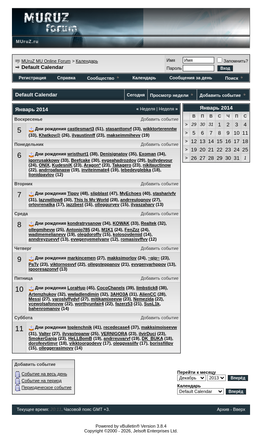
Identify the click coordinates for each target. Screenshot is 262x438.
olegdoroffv (89, 234)
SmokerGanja (43, 338)
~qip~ (154, 257)
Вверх (239, 409)
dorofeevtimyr (43, 343)
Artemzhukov (43, 294)
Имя (170, 60)
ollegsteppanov (104, 264)
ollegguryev (107, 204)
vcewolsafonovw (46, 303)
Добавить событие (220, 95)
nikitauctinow (157, 165)
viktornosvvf (63, 264)
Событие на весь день (44, 373)
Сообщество (103, 78)
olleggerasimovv (56, 348)
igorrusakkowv (44, 160)
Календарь (87, 61)
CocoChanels (111, 287)
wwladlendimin (83, 294)
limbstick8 (147, 287)
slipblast (99, 193)
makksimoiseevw (159, 327)
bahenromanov (44, 308)
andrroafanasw (54, 169)
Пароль (174, 68)
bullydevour (160, 160)
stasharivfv (164, 193)
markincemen (81, 257)
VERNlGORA (114, 333)
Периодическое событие (47, 387)
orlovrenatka (42, 204)
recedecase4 (117, 327)
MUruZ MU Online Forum (46, 61)
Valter (45, 333)
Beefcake (80, 160)
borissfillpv (161, 343)
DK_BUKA (152, 338)
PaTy (34, 264)
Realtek (148, 223)
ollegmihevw (42, 229)
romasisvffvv (134, 239)
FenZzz (132, 229)
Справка (66, 77)
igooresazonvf (44, 269)
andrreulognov (135, 199)
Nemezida (143, 299)
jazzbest (75, 204)
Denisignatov (113, 153)
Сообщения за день (190, 77)
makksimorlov (122, 257)
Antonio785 (78, 229)
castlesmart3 (80, 128)
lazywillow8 (51, 199)
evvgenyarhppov (148, 264)
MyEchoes (130, 193)
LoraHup (76, 287)
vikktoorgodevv (85, 343)
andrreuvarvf (117, 338)
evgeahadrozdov (119, 160)
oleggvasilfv (126, 343)
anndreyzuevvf (44, 239)
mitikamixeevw (106, 299)
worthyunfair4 (89, 303)
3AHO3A (119, 294)
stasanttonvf (118, 128)
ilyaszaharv (142, 204)
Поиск (234, 78)
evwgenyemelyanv (90, 239)
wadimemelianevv (47, 234)
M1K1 (107, 229)
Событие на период (42, 380)
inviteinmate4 (95, 169)
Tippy (73, 193)
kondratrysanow (84, 223)
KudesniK (62, 165)
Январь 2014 (216, 108)
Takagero (121, 165)
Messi (35, 299)
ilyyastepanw (75, 333)
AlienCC (147, 294)
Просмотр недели (169, 95)
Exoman (147, 153)
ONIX (44, 165)
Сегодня (136, 94)
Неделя (145, 108)
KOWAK (121, 223)
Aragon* (92, 165)
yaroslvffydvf (65, 299)
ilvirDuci (147, 333)
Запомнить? (232, 61)
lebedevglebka (136, 169)
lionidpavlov (41, 174)
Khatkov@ (49, 135)
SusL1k (152, 303)
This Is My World (91, 199)
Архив (223, 409)
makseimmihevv (124, 135)
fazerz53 (123, 303)
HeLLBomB (80, 338)
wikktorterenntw (159, 128)
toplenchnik (79, 327)
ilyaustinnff (83, 135)
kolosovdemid (127, 234)
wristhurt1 (77, 153)
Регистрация (32, 77)
